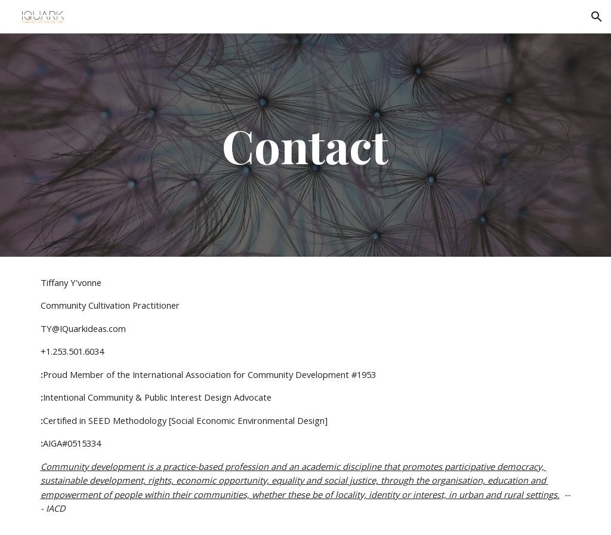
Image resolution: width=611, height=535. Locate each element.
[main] (305, 145)
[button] (596, 16)
